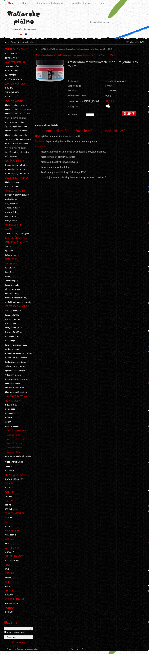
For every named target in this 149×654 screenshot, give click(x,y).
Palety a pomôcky (12, 255)
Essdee (8, 578)
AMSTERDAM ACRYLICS (14, 426)
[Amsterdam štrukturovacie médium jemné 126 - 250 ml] (50, 78)
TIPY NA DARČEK (12, 66)
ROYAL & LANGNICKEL (14, 479)
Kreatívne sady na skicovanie (17, 379)
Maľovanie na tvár (13, 383)
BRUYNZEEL (10, 409)
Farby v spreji (11, 221)
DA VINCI (9, 488)
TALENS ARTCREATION (14, 462)
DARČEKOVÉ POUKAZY (14, 79)
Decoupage (10, 341)
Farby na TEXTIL (12, 315)
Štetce (8, 246)
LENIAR (8, 505)
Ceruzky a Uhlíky (12, 293)
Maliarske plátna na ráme (16, 105)
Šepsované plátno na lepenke (18, 139)
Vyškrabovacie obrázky (15, 371)
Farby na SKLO (11, 323)
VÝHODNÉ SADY (11, 71)
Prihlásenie (11, 42)
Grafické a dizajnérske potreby (18, 302)
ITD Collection (11, 509)
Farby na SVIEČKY (12, 319)
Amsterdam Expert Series (16, 431)
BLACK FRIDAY (11, 54)
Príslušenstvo (11, 156)
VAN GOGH (9, 418)
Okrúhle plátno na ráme (15, 118)
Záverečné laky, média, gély (17, 233)
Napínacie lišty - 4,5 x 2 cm (16, 165)
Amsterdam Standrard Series (18, 439)
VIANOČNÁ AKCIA (12, 92)
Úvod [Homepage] (11, 3)
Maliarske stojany (12, 182)
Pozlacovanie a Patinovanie (17, 362)
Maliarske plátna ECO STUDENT (18, 109)
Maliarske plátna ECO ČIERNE (17, 114)
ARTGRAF (9, 518)
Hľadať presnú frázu (16, 633)
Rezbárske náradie (13, 349)
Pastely (8, 276)
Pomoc (102, 3)
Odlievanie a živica (13, 375)
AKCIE (7, 96)
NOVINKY (9, 88)
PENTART (9, 612)
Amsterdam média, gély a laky (18, 456)
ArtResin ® (9, 552)
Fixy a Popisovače (12, 289)
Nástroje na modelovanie (16, 358)
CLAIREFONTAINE (12, 603)
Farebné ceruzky (12, 285)
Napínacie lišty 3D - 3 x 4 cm (17, 173)
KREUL (8, 526)
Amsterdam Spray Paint (16, 444)
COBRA (8, 422)
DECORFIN (9, 471)
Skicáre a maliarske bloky (16, 298)
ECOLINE (8, 272)
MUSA (7, 543)
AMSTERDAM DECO (13, 311)
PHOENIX (9, 595)
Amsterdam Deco (13, 452)
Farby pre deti (11, 216)
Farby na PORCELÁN (13, 332)
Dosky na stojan (12, 186)
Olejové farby (11, 199)
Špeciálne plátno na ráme (16, 126)
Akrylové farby (11, 203)
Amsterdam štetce (14, 435)
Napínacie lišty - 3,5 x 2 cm (16, 169)
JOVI (7, 569)
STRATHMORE (11, 405)
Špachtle (9, 251)
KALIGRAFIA (10, 268)
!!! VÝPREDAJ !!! (11, 58)
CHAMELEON (10, 535)
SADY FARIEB (10, 75)
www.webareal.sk (31, 649)
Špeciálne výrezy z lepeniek (17, 152)
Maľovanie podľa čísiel (14, 388)
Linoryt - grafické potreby (16, 345)
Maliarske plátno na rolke (16, 135)
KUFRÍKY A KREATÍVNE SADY (17, 195)
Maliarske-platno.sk (20, 642)
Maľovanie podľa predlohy (16, 392)
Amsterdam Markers (14, 448)
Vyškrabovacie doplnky (15, 366)
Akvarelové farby (12, 208)
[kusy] (90, 114)
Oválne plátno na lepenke (16, 148)
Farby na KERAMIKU (13, 328)
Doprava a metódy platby (50, 3)
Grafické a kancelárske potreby (18, 353)
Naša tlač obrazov (81, 3)
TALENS (8, 466)
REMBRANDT (10, 413)
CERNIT (8, 586)
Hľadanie (10, 622)
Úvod (37, 49)
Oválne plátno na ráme (15, 122)
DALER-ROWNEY (12, 560)
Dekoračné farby (12, 336)
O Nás (25, 3)
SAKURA (8, 496)
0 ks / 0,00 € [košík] (137, 42)
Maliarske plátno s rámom (16, 131)
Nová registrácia (26, 42)
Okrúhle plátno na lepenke (16, 144)
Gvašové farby (11, 212)
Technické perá (11, 281)
